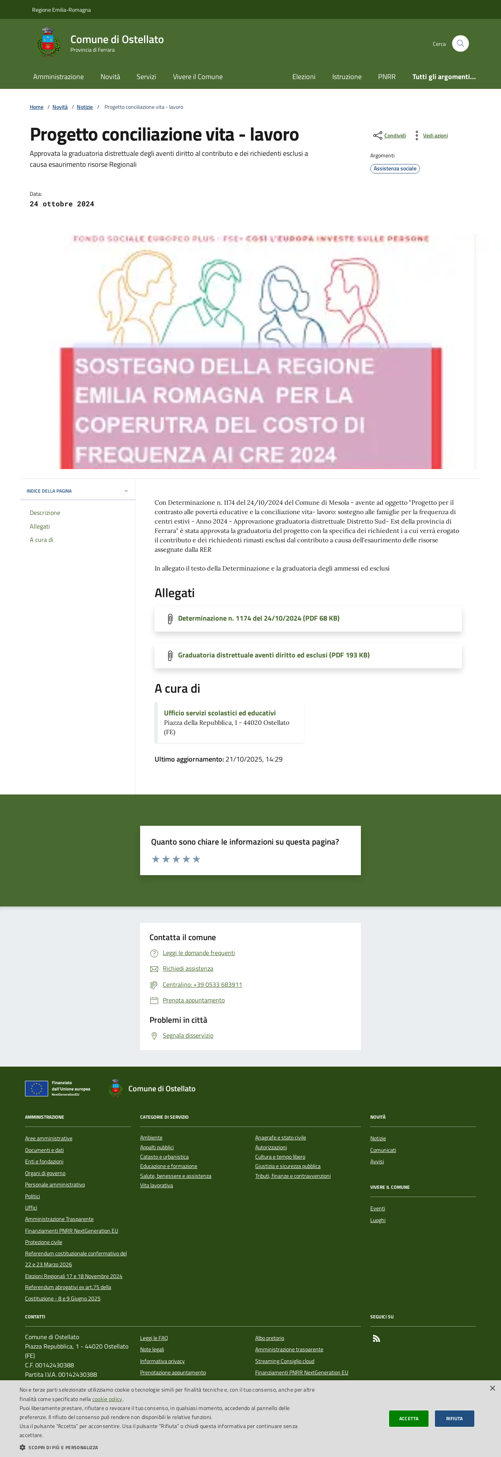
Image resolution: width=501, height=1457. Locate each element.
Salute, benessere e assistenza (175, 1176)
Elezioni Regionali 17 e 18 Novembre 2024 (74, 1276)
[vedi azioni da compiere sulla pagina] (429, 135)
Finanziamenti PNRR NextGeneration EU (71, 1230)
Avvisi (377, 1161)
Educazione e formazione (168, 1166)
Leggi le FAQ (154, 1338)
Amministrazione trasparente (289, 1349)
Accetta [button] (409, 1418)
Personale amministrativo (55, 1184)
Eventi (377, 1208)
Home (36, 107)
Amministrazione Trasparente (59, 1219)
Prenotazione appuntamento (173, 1372)
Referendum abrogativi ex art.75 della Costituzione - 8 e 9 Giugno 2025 (68, 1292)
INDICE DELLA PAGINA (78, 491)
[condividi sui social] (388, 135)
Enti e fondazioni (44, 1161)
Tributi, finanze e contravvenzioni (293, 1176)
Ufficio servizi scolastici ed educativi (220, 713)
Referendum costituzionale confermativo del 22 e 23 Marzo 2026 (76, 1259)
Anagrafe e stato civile (280, 1138)
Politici (32, 1196)
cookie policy (107, 1399)
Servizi (146, 76)
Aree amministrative (48, 1138)
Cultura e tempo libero (280, 1157)
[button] (168, 1447)
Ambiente (151, 1138)
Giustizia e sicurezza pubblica (288, 1166)
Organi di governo (45, 1173)
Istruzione (347, 76)
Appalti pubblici (157, 1147)
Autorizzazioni (271, 1147)
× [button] (492, 1389)
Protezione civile (43, 1242)
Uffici (31, 1207)
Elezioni (303, 76)
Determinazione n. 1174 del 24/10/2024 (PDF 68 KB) (259, 618)
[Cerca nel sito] (460, 43)
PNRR (387, 76)
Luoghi (378, 1220)
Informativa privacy (162, 1361)
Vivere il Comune (198, 76)
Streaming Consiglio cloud (284, 1361)
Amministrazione (58, 76)
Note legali (152, 1349)
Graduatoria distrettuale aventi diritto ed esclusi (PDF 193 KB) (274, 655)
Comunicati (383, 1150)
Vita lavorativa (156, 1185)
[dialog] (250, 1418)
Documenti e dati (44, 1150)
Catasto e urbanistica (164, 1157)
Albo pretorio (269, 1338)
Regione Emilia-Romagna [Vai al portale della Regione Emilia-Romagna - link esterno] (61, 9)
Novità (110, 76)
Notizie (85, 107)
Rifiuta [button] (454, 1418)
